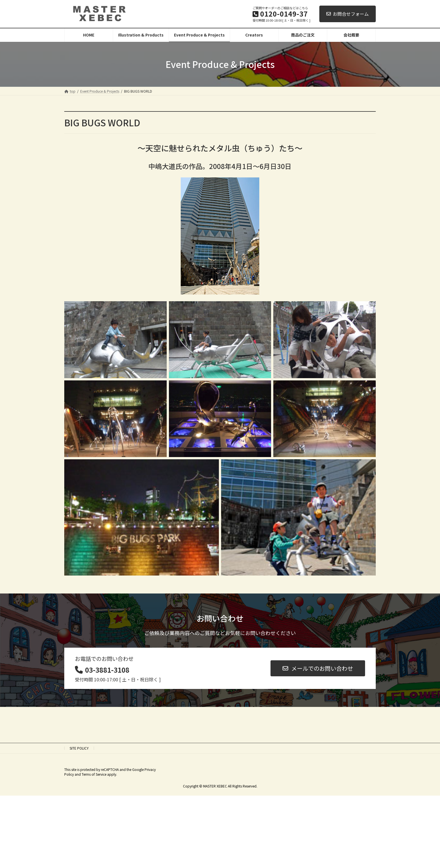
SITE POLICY (79, 748)
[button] (318, 668)
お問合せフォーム (347, 13)
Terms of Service (94, 774)
